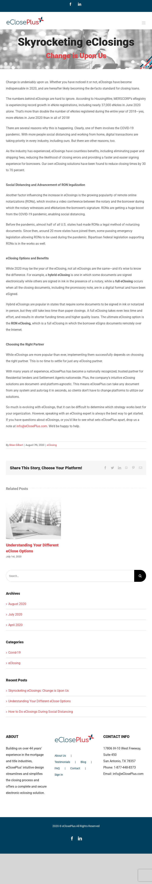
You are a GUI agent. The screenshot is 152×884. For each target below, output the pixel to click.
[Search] (140, 576)
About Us (60, 755)
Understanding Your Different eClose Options (39, 701)
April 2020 (15, 625)
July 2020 (15, 614)
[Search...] (70, 576)
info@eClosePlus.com (31, 426)
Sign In (59, 774)
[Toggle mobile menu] (144, 23)
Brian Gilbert (16, 444)
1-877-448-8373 (125, 767)
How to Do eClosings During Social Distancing (40, 712)
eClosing (52, 444)
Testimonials (62, 762)
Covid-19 (14, 652)
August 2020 (17, 604)
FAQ (57, 768)
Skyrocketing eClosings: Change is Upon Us (38, 691)
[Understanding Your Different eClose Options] (33, 517)
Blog (83, 762)
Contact (75, 768)
